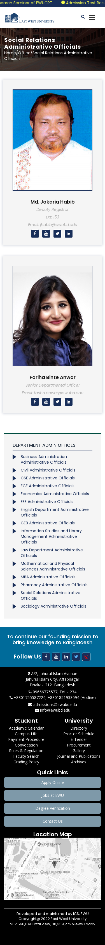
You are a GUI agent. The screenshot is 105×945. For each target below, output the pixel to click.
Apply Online (52, 782)
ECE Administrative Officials (47, 486)
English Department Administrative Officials (55, 512)
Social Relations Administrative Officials (50, 595)
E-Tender (79, 739)
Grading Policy (26, 761)
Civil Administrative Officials (48, 470)
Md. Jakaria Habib (53, 202)
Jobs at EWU (52, 795)
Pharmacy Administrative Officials (54, 585)
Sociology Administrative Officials (53, 606)
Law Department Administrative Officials (52, 552)
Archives (78, 761)
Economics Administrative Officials (55, 494)
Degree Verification (52, 808)
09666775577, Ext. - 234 (52, 691)
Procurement (79, 745)
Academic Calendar (26, 728)
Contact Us (53, 821)
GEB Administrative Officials (48, 523)
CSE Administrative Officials (48, 478)
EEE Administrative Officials (47, 501)
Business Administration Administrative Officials (44, 459)
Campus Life (26, 733)
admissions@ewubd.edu (52, 704)
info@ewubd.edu (52, 710)
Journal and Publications (79, 756)
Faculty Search (26, 756)
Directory (78, 728)
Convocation (26, 745)
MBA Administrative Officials (48, 577)
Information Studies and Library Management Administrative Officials (51, 536)
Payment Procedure (26, 739)
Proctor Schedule (78, 733)
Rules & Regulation (26, 750)
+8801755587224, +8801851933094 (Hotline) (53, 697)
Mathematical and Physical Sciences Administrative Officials (53, 566)
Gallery (79, 750)
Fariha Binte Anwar (53, 377)
